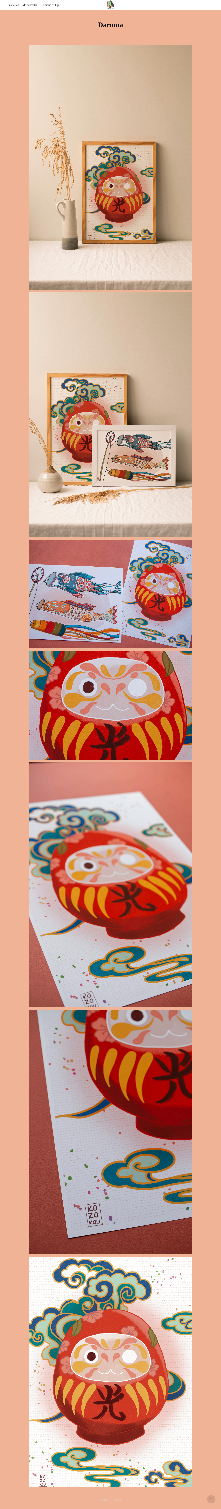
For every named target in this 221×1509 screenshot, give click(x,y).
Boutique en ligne (51, 5)
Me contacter (29, 5)
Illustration (13, 5)
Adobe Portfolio (116, 1500)
